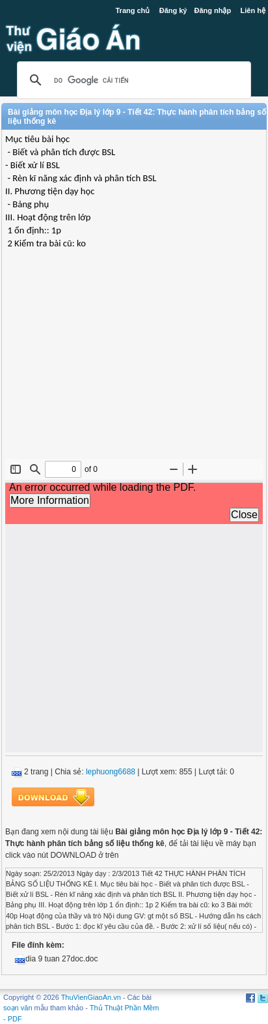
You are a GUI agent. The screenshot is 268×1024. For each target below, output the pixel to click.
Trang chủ (133, 10)
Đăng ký (173, 10)
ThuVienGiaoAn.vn (91, 997)
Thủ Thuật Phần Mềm (124, 1008)
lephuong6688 (110, 771)
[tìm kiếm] (132, 80)
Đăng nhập (212, 10)
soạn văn (18, 1008)
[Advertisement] (134, 364)
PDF (15, 1019)
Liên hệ (253, 10)
